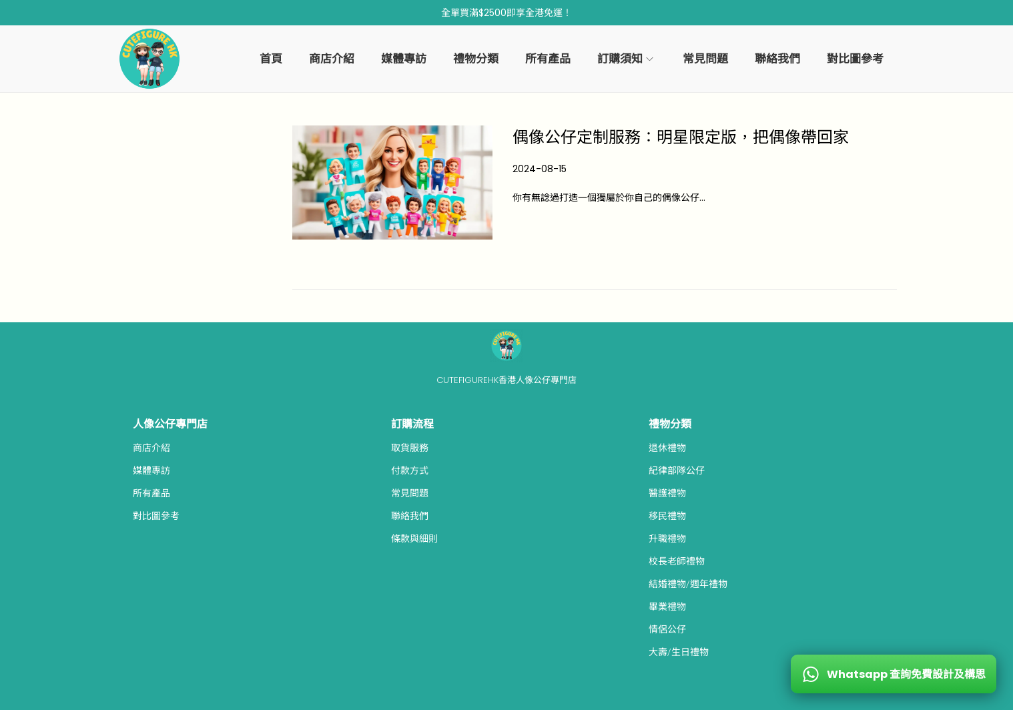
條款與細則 (414, 538)
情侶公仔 (667, 629)
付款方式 (409, 470)
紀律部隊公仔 (677, 470)
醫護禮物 (667, 493)
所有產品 (151, 493)
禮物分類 (670, 424)
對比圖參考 (156, 515)
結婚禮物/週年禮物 (688, 584)
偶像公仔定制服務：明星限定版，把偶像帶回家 (681, 137)
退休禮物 (667, 447)
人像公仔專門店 (170, 424)
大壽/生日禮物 (679, 652)
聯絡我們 (409, 515)
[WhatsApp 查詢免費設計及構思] (893, 674)
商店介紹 (151, 447)
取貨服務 (409, 447)
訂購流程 (412, 424)
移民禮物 (667, 515)
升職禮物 (667, 538)
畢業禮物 (667, 606)
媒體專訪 (151, 470)
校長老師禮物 (677, 561)
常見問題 (409, 493)
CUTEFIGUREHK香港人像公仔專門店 (506, 380)
